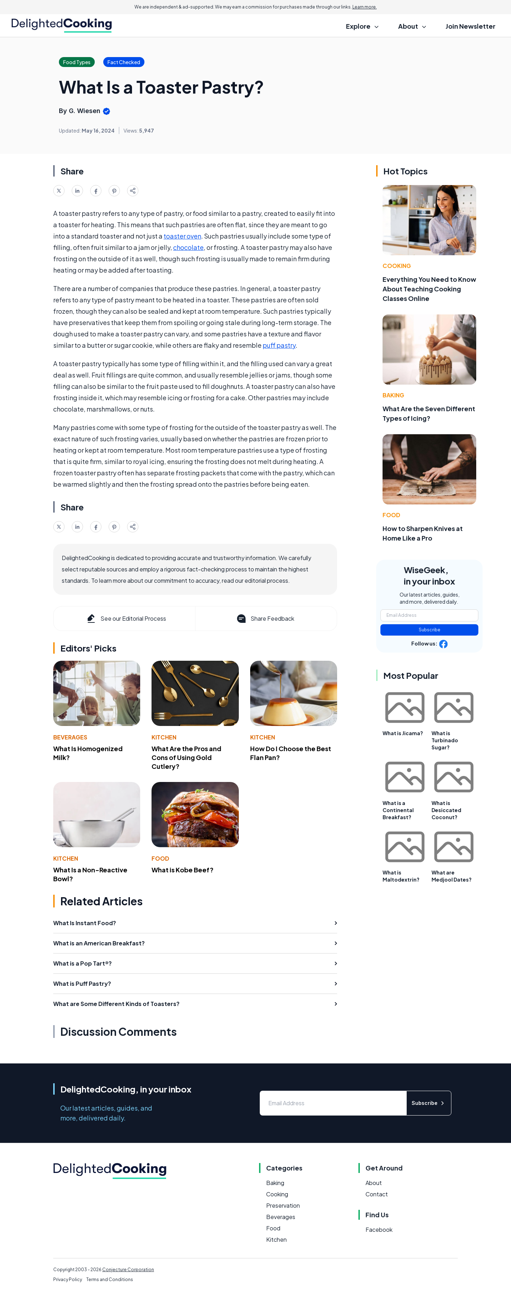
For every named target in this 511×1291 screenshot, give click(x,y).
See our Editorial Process (126, 618)
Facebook (379, 1229)
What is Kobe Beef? (183, 870)
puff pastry (279, 345)
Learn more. (364, 7)
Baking (393, 395)
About (374, 1182)
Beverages (70, 737)
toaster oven (182, 236)
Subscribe (429, 629)
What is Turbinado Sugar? (445, 740)
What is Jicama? (403, 733)
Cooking (397, 265)
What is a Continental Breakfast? (398, 810)
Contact (377, 1194)
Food (160, 858)
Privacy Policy (67, 1279)
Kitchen (164, 737)
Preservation (283, 1205)
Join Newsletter (470, 26)
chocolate (188, 247)
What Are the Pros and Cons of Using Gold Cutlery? (186, 757)
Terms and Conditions (109, 1279)
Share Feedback (265, 618)
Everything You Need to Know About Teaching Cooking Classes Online (429, 288)
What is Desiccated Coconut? (446, 810)
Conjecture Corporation (128, 1269)
